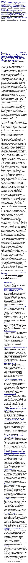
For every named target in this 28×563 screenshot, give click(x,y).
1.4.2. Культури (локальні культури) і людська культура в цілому (14, 436)
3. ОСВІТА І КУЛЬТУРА (10, 513)
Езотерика (3, 8)
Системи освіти (5, 10)
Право (21, 5)
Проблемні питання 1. (10, 331)
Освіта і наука (4, 13)
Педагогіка (24, 13)
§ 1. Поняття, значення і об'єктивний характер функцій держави (14, 420)
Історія (14, 4)
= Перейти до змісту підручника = (14, 275)
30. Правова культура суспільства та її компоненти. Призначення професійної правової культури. (14, 453)
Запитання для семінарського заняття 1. (15, 306)
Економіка (16, 8)
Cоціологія (3, 2)
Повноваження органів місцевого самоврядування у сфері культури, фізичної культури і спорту (13, 289)
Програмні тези (8, 282)
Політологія (15, 5)
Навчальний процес (13, 6)
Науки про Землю (5, 5)
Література (7, 323)
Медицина (20, 4)
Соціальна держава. (9, 469)
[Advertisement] (14, 36)
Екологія (10, 8)
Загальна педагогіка (14, 13)
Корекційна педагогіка (19, 12)
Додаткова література (10, 363)
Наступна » (23, 52)
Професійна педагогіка (16, 16)
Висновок (6, 545)
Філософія (23, 6)
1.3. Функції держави (9, 498)
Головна (3, 20)
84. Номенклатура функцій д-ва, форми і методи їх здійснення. (15, 409)
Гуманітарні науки (12, 2)
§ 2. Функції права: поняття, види (13, 379)
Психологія (4, 6)
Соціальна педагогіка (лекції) (9, 17)
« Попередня (4, 52)
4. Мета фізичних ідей (10, 394)
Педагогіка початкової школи (9, 14)
